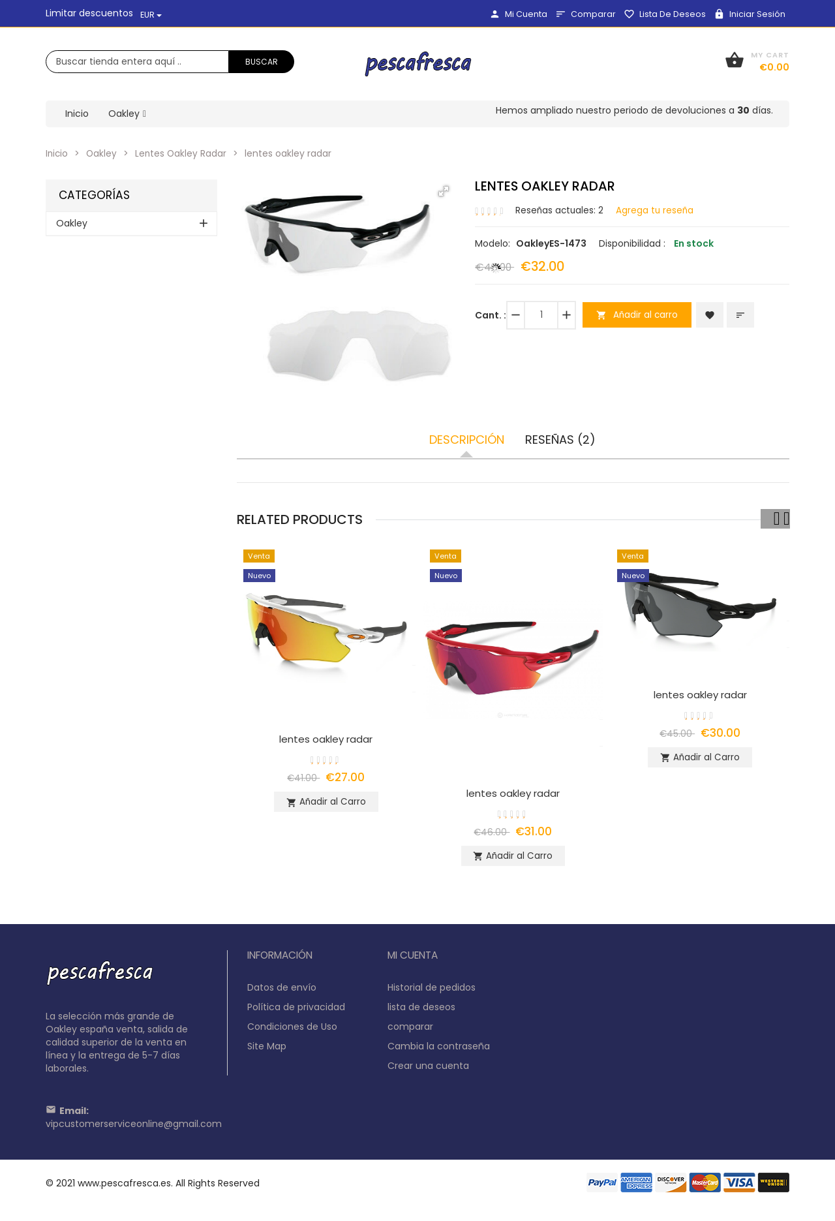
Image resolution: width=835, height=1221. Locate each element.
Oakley (103, 153)
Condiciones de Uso (292, 1031)
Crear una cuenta (428, 1070)
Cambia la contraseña (438, 1051)
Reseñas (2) (560, 439)
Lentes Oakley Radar (183, 153)
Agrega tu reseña (657, 209)
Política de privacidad (296, 1012)
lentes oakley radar (326, 739)
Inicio (57, 153)
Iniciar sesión (749, 14)
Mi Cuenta (518, 14)
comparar (585, 14)
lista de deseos (665, 14)
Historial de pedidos (431, 992)
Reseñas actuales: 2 (560, 209)
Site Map (266, 1051)
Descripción (466, 439)
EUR (151, 14)
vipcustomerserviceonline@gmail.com (134, 1129)
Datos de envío (281, 992)
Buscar (261, 61)
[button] (443, 191)
